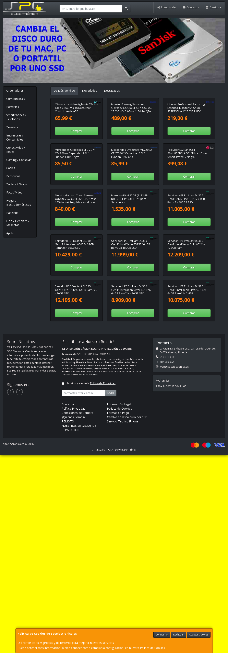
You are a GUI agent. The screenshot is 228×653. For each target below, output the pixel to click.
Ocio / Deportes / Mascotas (17, 223)
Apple (10, 233)
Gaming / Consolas (18, 160)
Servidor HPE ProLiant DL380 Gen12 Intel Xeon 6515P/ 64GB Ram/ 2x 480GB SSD (130, 405)
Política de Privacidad (88, 576)
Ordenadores (15, 90)
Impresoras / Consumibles (14, 137)
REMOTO (68, 623)
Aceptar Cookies (198, 634)
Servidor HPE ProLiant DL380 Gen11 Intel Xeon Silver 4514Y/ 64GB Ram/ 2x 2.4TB (186, 491)
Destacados (112, 90)
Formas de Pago (118, 614)
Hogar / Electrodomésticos (18, 203)
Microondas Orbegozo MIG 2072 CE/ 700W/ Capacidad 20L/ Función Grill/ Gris (131, 234)
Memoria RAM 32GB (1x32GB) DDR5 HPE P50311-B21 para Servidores (129, 319)
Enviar (110, 594)
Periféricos (13, 176)
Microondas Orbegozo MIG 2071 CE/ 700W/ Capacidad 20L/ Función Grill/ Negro (75, 234)
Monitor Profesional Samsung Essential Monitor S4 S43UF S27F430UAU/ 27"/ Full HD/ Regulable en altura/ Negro (186, 150)
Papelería (12, 213)
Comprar (76, 171)
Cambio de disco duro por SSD (127, 619)
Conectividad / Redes (15, 150)
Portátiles (12, 107)
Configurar (162, 634)
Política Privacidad (73, 610)
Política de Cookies (152, 648)
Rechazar (178, 634)
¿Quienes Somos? (73, 619)
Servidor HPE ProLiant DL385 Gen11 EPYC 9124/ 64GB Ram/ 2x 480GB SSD (76, 491)
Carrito (213, 7)
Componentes (15, 99)
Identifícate (166, 7)
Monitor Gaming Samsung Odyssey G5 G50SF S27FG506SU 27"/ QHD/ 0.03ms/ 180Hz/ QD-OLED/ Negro (132, 150)
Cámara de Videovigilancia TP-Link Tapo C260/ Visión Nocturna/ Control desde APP (76, 148)
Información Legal (119, 606)
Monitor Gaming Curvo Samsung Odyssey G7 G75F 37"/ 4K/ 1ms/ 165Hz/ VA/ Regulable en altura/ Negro (75, 321)
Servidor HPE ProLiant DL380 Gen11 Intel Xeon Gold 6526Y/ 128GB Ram (186, 405)
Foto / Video (14, 192)
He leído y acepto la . (91, 585)
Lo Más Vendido (64, 90)
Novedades (89, 90)
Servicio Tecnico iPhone (122, 623)
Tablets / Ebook (16, 184)
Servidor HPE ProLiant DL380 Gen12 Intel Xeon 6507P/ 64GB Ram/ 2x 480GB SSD (74, 405)
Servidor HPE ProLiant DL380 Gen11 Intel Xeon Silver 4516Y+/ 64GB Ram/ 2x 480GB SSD (131, 491)
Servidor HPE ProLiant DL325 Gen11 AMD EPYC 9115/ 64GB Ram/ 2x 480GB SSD (186, 319)
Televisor (12, 127)
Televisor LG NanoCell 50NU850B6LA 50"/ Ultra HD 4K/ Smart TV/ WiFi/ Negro (187, 234)
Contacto (190, 7)
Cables (10, 168)
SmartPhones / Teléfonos (16, 117)
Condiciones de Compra (77, 614)
